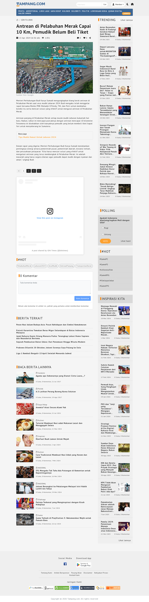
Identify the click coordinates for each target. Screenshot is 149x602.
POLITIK (85, 11)
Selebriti (41, 373)
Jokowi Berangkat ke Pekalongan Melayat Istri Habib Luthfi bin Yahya (61, 487)
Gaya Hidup (42, 405)
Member (117, 4)
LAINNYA (126, 13)
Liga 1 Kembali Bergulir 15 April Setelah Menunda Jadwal (44, 353)
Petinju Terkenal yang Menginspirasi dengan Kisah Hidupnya (60, 503)
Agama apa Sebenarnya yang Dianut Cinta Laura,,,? (60, 376)
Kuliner (41, 420)
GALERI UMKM (24, 13)
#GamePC (104, 259)
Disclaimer (88, 573)
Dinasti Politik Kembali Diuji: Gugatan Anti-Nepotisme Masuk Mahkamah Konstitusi (108, 330)
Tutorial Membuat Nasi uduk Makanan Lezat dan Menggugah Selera (59, 424)
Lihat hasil (126, 241)
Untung (106, 234)
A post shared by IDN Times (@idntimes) (50, 251)
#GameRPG (104, 275)
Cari (104, 4)
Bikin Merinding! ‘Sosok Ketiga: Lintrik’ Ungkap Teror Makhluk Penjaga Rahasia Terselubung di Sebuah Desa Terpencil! (108, 188)
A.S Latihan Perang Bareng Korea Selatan (56, 391)
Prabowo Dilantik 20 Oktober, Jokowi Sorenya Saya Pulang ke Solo (48, 347)
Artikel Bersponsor (61, 573)
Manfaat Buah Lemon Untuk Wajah (52, 439)
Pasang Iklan (76, 573)
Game (40, 515)
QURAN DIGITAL (115, 11)
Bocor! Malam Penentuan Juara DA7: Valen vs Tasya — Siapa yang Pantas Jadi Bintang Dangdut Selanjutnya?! (108, 90)
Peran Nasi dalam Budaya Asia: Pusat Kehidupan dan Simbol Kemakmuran (51, 324)
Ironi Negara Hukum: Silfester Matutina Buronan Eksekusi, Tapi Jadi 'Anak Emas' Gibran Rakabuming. (109, 350)
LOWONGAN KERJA (99, 11)
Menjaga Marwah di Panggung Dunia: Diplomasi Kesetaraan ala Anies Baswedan (109, 310)
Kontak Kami (74, 575)
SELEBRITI (76, 11)
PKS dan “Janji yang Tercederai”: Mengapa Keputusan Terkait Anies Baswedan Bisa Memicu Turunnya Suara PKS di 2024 (109, 408)
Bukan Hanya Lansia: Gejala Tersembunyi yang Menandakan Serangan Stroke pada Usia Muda (108, 110)
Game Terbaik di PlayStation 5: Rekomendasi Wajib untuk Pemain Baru (63, 519)
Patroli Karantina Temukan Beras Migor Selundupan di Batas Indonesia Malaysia (50, 331)
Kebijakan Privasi (101, 573)
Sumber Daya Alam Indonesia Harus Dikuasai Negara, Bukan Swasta (108, 448)
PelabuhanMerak (24, 266)
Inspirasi (41, 436)
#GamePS (104, 264)
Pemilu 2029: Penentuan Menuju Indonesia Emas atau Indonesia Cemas (108, 526)
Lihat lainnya (127, 20)
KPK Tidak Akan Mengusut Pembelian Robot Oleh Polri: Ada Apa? (108, 487)
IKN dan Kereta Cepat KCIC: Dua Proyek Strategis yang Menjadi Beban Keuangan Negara (109, 467)
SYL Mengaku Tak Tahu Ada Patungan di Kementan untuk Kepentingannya (63, 471)
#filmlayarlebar (107, 280)
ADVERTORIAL (32, 11)
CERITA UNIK (27, 20)
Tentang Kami (46, 573)
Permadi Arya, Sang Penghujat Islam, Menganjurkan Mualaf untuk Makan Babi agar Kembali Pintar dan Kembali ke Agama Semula (109, 389)
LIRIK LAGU (44, 11)
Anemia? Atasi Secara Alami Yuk (51, 407)
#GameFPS (104, 286)
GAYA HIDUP (56, 11)
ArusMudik (53, 266)
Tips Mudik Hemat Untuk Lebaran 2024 (37, 137)
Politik (40, 389)
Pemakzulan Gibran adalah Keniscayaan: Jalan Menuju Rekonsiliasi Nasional (108, 506)
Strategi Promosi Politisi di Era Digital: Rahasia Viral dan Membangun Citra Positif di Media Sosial (109, 428)
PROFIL (21, 11)
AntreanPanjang (66, 266)
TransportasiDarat (84, 266)
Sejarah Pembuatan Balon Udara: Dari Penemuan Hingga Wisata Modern (50, 342)
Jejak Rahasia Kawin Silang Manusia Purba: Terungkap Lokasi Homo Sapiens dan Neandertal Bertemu (52, 337)
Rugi (105, 228)
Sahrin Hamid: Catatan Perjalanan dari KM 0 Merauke (108, 368)
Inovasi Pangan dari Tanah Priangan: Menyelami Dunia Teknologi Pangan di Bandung (108, 129)
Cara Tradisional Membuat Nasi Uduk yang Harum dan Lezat (61, 456)
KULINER (66, 11)
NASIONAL (42, 468)
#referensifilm (106, 270)
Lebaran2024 (40, 266)
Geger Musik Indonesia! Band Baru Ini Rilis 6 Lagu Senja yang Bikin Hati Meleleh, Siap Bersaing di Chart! (108, 71)
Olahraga (42, 500)
